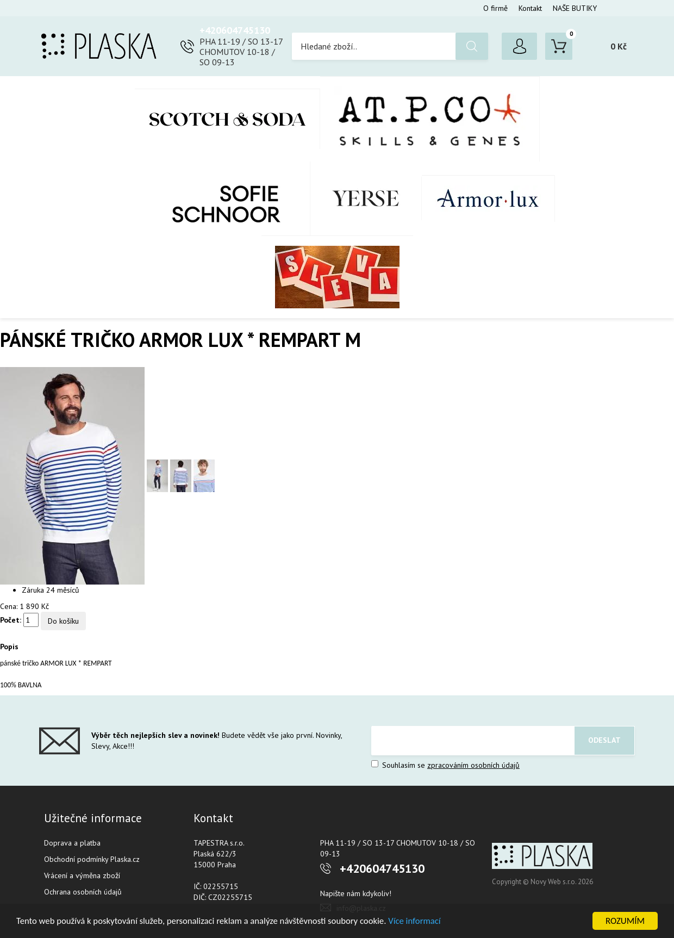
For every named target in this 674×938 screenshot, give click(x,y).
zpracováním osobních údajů (473, 765)
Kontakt (530, 8)
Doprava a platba (72, 843)
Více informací (421, 921)
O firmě (495, 8)
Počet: (10, 620)
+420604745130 (234, 30)
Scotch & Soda (227, 119)
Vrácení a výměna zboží (82, 875)
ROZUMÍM (625, 921)
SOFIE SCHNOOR (215, 198)
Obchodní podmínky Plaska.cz (92, 859)
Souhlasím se (445, 765)
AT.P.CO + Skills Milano (430, 118)
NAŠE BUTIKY (575, 8)
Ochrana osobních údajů (83, 892)
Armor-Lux (488, 198)
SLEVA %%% (337, 276)
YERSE (366, 198)
